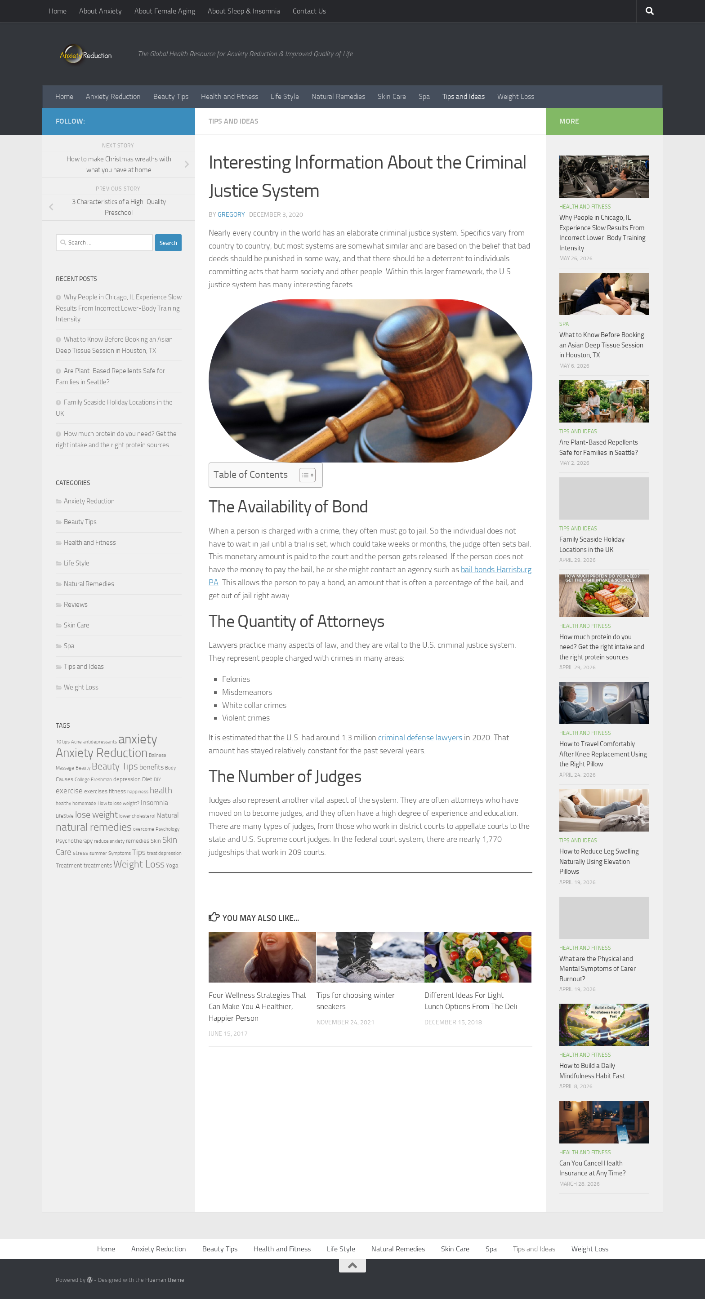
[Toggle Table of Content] (302, 475)
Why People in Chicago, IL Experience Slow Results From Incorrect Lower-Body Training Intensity (119, 308)
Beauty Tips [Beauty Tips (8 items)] (115, 766)
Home (58, 11)
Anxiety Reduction (113, 96)
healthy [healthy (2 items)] (63, 803)
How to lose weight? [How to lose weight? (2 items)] (118, 803)
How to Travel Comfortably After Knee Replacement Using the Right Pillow (603, 754)
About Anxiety (100, 11)
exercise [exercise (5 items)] (69, 790)
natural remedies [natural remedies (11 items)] (94, 827)
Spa (424, 96)
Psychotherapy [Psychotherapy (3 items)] (74, 840)
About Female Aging (164, 11)
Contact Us (309, 11)
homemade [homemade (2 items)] (84, 803)
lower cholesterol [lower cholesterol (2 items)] (137, 816)
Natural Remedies (338, 96)
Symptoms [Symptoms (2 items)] (119, 853)
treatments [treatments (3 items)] (98, 865)
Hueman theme (164, 1280)
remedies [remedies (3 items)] (137, 840)
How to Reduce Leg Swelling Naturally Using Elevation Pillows (599, 861)
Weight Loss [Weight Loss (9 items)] (139, 864)
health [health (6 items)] (161, 790)
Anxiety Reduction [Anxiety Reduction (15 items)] (101, 753)
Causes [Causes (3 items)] (64, 779)
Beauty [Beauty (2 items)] (83, 768)
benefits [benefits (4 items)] (151, 767)
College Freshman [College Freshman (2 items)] (93, 780)
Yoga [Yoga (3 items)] (172, 865)
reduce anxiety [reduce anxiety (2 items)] (109, 841)
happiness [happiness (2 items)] (137, 792)
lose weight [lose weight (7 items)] (96, 814)
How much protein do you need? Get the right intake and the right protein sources (601, 647)
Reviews (76, 605)
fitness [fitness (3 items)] (117, 791)
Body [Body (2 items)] (170, 768)
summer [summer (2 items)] (98, 853)
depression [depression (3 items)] (127, 779)
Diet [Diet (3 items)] (147, 779)
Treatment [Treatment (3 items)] (69, 865)
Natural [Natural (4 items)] (167, 815)
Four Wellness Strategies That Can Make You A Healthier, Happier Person (257, 1007)
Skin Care (392, 96)
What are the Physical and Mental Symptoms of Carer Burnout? (597, 969)
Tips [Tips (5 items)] (139, 852)
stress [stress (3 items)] (80, 853)
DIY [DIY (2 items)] (157, 780)
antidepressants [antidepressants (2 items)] (100, 742)
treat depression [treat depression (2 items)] (164, 853)
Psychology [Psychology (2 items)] (167, 829)
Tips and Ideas (463, 96)
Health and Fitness (229, 96)
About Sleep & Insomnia (244, 11)
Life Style (285, 96)
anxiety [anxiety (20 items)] (137, 739)
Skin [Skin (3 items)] (156, 840)
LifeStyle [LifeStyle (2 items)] (65, 816)
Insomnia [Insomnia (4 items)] (154, 803)
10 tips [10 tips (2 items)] (63, 742)
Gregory (231, 214)
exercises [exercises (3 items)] (95, 791)
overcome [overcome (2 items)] (143, 829)
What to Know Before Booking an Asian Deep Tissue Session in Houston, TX (601, 345)
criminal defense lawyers (420, 738)
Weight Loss (515, 96)
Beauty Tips (170, 96)
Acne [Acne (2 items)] (76, 742)
